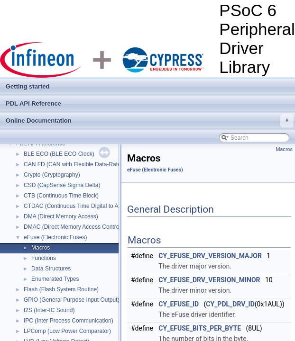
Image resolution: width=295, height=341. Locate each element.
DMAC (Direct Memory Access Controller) (76, 227)
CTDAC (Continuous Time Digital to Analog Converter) (92, 206)
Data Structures (51, 268)
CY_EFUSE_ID (178, 304)
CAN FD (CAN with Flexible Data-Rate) (73, 164)
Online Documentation (150, 120)
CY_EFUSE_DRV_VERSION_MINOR (209, 280)
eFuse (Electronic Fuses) (55, 237)
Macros (40, 247)
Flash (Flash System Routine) (61, 289)
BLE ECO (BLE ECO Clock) (59, 154)
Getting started (27, 86)
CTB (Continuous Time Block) (61, 195)
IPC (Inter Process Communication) (68, 320)
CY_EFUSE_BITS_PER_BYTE (199, 328)
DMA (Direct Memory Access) (61, 216)
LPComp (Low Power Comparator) (67, 331)
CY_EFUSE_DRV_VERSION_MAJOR (210, 256)
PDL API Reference (33, 103)
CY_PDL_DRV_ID (230, 304)
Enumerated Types (55, 279)
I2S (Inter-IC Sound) (49, 310)
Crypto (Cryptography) (52, 174)
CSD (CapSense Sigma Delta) (62, 185)
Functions (43, 258)
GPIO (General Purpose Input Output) (71, 299)
